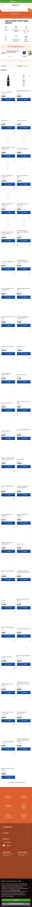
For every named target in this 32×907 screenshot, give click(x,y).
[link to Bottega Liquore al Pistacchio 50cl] (8, 362)
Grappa (6, 28)
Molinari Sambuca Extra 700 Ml (23, 91)
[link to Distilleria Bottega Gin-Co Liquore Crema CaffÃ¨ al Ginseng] (24, 730)
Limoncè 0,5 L (4, 120)
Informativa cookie (15, 890)
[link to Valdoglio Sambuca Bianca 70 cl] (24, 278)
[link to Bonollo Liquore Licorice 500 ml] (24, 588)
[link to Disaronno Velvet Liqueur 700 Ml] (8, 758)
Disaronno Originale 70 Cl (23, 148)
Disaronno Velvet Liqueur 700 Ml (7, 769)
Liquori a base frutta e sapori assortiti (26, 29)
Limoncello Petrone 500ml (7, 741)
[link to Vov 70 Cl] (8, 588)
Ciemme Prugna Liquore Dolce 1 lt (7, 684)
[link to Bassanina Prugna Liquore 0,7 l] (8, 617)
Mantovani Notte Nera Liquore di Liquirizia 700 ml (23, 571)
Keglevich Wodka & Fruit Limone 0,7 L (7, 515)
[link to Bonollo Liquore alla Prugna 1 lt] (24, 645)
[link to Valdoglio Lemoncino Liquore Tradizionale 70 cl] (24, 250)
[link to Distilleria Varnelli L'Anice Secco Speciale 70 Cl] (24, 306)
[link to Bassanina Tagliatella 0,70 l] (24, 617)
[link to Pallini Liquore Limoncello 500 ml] (24, 391)
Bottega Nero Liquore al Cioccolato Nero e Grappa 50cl (23, 684)
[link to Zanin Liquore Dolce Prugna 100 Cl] (8, 306)
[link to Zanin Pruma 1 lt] (24, 532)
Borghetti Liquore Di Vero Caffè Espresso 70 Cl (7, 232)
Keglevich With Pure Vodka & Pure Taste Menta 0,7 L (8, 458)
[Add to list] (14, 76)
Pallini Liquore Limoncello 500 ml (23, 402)
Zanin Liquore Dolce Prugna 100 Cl (8, 317)
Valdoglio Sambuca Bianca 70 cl (23, 289)
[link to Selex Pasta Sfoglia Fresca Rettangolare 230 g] (3, 52)
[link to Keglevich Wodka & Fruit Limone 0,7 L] (8, 504)
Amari (6, 37)
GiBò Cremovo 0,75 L (22, 374)
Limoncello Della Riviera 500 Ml (24, 430)
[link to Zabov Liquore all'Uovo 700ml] (24, 165)
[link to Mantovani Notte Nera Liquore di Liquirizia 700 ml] (24, 560)
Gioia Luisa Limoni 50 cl (7, 402)
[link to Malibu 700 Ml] (23, 447)
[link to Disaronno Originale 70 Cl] (23, 137)
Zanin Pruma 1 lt (21, 544)
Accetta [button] (16, 900)
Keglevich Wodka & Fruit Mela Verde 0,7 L (7, 543)
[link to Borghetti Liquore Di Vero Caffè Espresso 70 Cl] (8, 221)
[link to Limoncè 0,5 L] (8, 108)
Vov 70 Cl (3, 600)
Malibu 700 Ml (20, 459)
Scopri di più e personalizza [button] (16, 903)
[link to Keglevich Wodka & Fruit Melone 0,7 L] (24, 504)
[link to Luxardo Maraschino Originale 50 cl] (24, 701)
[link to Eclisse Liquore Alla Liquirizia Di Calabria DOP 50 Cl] (24, 221)
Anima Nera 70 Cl (21, 346)
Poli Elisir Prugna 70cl (6, 657)
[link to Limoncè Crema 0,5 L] (23, 108)
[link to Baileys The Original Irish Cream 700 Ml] (8, 165)
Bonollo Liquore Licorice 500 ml (23, 599)
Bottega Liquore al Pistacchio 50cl (6, 373)
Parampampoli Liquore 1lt (7, 346)
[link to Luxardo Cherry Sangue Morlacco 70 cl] (8, 701)
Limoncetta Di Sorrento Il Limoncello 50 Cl (7, 289)
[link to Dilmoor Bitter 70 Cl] (8, 419)
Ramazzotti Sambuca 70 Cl (8, 261)
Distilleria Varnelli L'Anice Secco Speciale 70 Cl (23, 317)
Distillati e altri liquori (16, 29)
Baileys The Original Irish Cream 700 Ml (7, 176)
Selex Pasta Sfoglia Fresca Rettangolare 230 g (13, 51)
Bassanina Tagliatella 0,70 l (23, 628)
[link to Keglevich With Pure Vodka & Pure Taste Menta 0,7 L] (8, 447)
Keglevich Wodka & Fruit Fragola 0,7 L (7, 204)
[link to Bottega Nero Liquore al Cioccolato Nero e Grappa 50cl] (24, 673)
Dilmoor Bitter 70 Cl (6, 431)
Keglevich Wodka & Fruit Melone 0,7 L (23, 515)
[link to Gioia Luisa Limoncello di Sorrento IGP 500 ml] (24, 475)
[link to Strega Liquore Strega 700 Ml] (8, 560)
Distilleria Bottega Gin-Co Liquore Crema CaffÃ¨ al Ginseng (23, 740)
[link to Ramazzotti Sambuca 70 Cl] (8, 250)
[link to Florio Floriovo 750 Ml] (8, 80)
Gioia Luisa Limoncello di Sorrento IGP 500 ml (23, 486)
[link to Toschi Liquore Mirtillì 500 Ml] (8, 475)
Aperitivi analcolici (26, 38)
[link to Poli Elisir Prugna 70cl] (8, 645)
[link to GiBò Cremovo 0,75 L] (23, 362)
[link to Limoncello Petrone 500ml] (8, 730)
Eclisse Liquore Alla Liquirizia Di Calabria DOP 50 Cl (23, 232)
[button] (30, 881)
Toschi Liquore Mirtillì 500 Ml (7, 486)
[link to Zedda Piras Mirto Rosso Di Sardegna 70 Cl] (8, 137)
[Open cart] (29, 5)
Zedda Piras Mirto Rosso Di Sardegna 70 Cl (8, 148)
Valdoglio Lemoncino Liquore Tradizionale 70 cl (23, 260)
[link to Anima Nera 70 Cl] (23, 334)
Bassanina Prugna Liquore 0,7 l (7, 628)
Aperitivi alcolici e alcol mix (16, 38)
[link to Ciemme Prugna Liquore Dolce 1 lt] (8, 673)
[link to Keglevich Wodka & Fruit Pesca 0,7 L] (24, 193)
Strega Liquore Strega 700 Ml (7, 571)
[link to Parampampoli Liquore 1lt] (8, 334)
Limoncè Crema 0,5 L (22, 120)
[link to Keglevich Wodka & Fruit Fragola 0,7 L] (8, 193)
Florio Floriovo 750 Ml (6, 92)
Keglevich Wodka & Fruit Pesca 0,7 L (23, 204)
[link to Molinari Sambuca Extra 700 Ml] (24, 80)
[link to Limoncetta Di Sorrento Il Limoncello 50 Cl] (8, 278)
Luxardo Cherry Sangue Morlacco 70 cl (7, 712)
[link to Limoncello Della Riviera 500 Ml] (24, 419)
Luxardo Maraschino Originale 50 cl (22, 712)
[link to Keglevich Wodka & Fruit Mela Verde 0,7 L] (8, 532)
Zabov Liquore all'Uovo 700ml (22, 176)
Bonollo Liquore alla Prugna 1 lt (23, 656)
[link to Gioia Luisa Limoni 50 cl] (8, 391)
